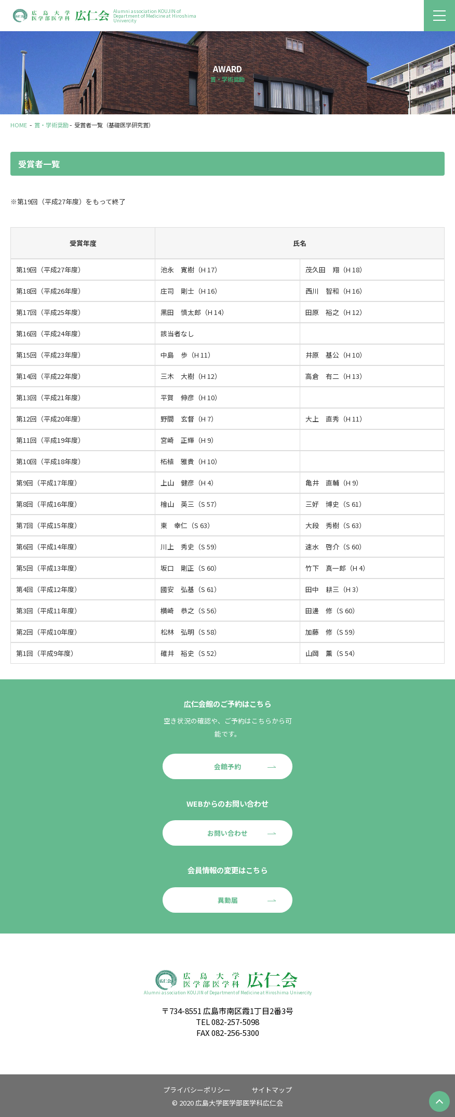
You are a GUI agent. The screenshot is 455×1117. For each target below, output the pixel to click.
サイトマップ (271, 1090)
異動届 (228, 900)
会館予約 (227, 766)
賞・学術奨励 (51, 125)
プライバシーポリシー (197, 1090)
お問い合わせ (227, 833)
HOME (18, 125)
